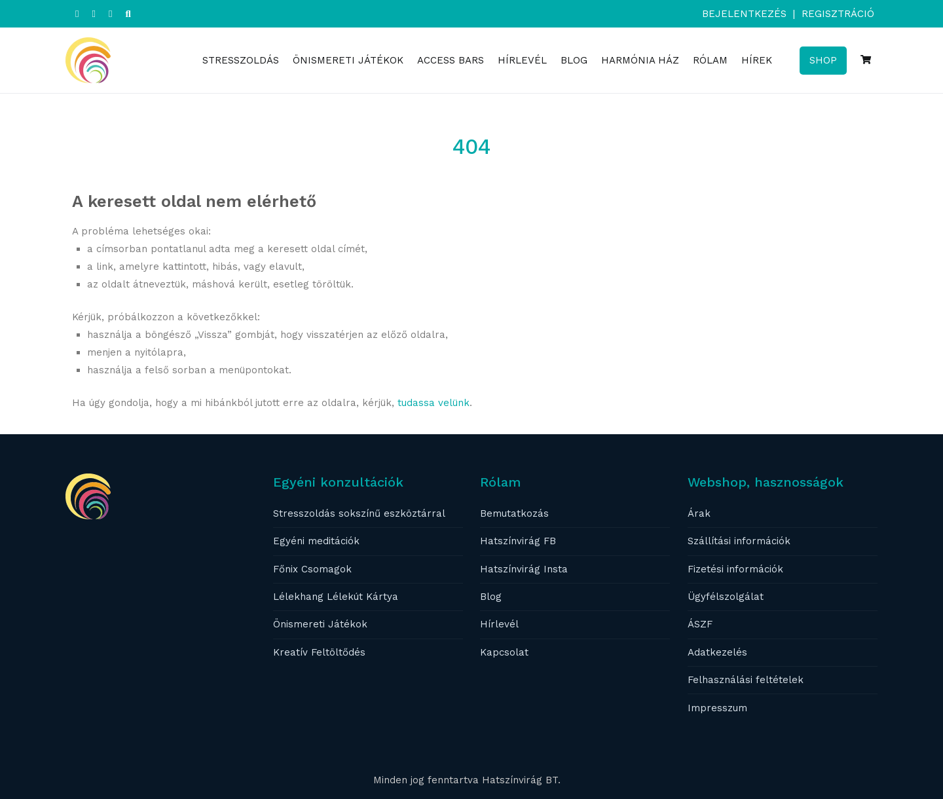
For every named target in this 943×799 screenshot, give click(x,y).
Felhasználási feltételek (746, 680)
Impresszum (717, 708)
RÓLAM (710, 60)
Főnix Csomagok (312, 569)
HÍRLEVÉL (522, 60)
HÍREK (756, 60)
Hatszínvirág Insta (524, 569)
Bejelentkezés (744, 14)
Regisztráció (838, 14)
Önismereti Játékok (320, 624)
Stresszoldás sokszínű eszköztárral (359, 513)
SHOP (823, 60)
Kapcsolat (504, 652)
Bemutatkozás (514, 513)
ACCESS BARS (450, 60)
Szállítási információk (739, 541)
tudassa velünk (434, 403)
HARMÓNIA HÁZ (640, 60)
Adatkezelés (717, 652)
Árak (699, 513)
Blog (491, 597)
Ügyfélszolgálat (726, 597)
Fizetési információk (735, 569)
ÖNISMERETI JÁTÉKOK (348, 60)
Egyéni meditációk (316, 541)
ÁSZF (700, 624)
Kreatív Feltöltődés (319, 652)
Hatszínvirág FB (518, 541)
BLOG (574, 60)
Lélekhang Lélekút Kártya (335, 597)
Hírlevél (499, 624)
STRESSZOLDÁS (240, 60)
